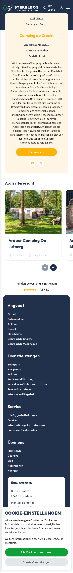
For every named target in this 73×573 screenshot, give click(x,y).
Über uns (13, 455)
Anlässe (12, 324)
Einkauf (12, 374)
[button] (53, 267)
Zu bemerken (16, 319)
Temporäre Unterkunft (22, 389)
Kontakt (13, 470)
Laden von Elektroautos (22, 430)
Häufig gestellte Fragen (22, 415)
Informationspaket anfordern (26, 425)
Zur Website (36, 152)
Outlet (12, 314)
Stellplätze (14, 369)
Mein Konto (15, 450)
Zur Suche (49, 7)
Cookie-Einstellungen (36, 562)
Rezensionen (15, 465)
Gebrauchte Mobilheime (22, 343)
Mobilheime (15, 334)
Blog (10, 460)
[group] (33, 225)
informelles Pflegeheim (22, 394)
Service (12, 420)
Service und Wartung (20, 379)
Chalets (12, 329)
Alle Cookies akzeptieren (36, 552)
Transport (14, 364)
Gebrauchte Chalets (20, 338)
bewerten (32, 284)
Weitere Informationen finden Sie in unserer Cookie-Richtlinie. (34, 541)
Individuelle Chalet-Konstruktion (28, 384)
